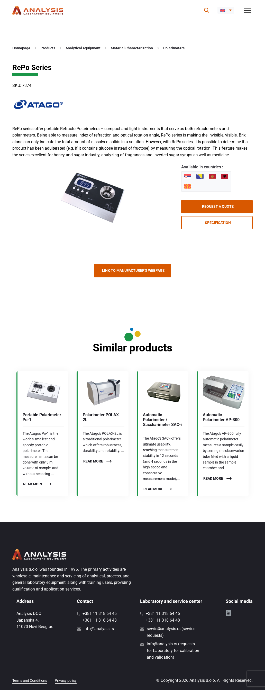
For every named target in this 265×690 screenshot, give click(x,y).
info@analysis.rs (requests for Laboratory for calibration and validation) (173, 650)
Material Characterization (132, 48)
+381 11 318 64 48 (100, 620)
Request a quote (218, 206)
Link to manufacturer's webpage (133, 270)
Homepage (21, 48)
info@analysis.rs (99, 628)
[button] (225, 10)
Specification (218, 223)
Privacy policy (66, 680)
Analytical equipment (83, 48)
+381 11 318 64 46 (100, 613)
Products (48, 48)
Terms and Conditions (29, 680)
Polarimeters (174, 48)
